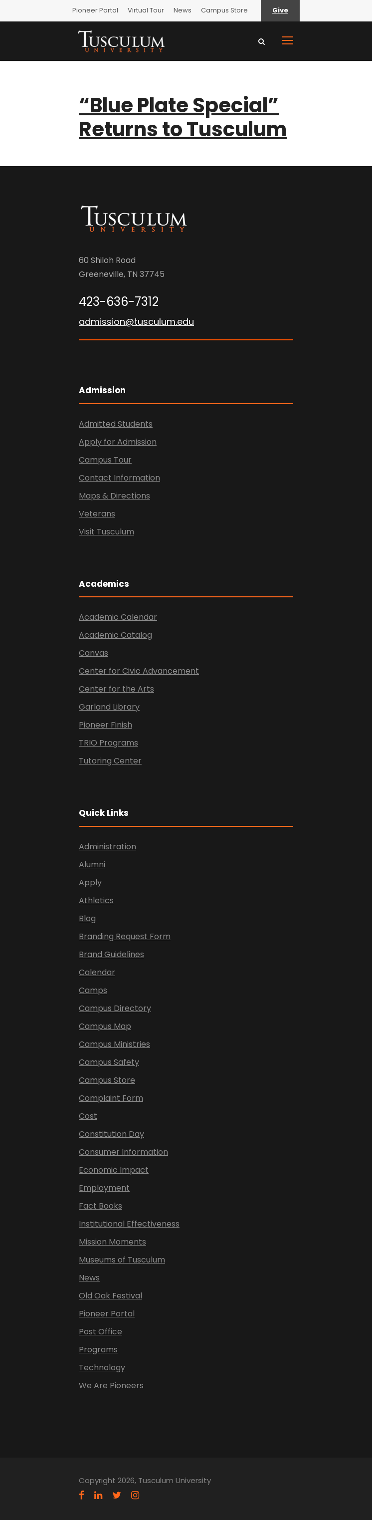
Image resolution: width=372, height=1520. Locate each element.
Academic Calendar (118, 617)
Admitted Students (116, 424)
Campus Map (105, 1026)
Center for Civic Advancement (139, 671)
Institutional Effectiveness (129, 1224)
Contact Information (119, 478)
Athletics (96, 900)
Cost (88, 1116)
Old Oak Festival (110, 1295)
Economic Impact (114, 1170)
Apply (90, 882)
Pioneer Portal (95, 10)
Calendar (97, 972)
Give (280, 10)
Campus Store (224, 10)
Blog (87, 918)
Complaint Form (111, 1098)
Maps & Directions (114, 496)
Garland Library (109, 707)
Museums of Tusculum (122, 1260)
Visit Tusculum (106, 531)
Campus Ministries (114, 1044)
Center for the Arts (116, 689)
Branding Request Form (125, 936)
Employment (104, 1188)
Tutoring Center (110, 760)
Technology (102, 1367)
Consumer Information (123, 1152)
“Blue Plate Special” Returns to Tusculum (183, 117)
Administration (107, 846)
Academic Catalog (115, 635)
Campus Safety (109, 1062)
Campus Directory (115, 1008)
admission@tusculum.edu (136, 321)
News (182, 10)
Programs (98, 1349)
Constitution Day (111, 1134)
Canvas (93, 653)
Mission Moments (112, 1242)
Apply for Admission (118, 442)
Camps (93, 990)
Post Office (100, 1331)
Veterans (97, 513)
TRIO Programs (108, 743)
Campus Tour (105, 460)
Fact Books (100, 1206)
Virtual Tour (146, 10)
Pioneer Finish (105, 725)
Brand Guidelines (111, 954)
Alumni (92, 864)
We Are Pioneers (111, 1385)
